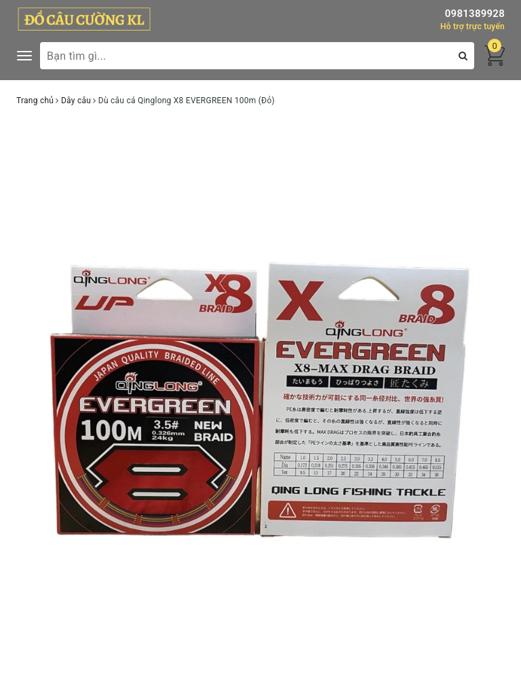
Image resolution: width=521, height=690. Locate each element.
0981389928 (475, 13)
